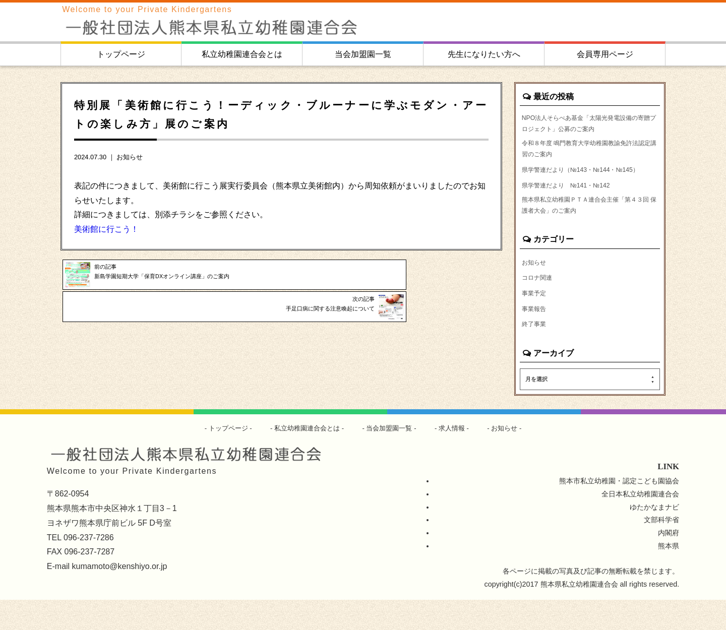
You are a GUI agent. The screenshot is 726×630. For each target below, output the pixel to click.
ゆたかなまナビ (654, 537)
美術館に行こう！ (106, 229)
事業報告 (536, 337)
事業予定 (536, 321)
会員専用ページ (605, 54)
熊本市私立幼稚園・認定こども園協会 (619, 511)
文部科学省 (661, 550)
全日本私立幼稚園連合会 (640, 524)
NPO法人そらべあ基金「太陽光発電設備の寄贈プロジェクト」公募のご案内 (589, 125)
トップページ (121, 54)
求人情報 (457, 458)
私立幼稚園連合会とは (242, 54)
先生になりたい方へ (484, 54)
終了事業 (536, 353)
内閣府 (668, 563)
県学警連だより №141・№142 (573, 207)
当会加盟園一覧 (363, 54)
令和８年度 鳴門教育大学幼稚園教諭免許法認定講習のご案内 (590, 154)
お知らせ (129, 157)
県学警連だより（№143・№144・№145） (577, 184)
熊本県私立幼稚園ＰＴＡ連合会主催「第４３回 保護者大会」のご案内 (589, 229)
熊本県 (668, 576)
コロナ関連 (539, 305)
